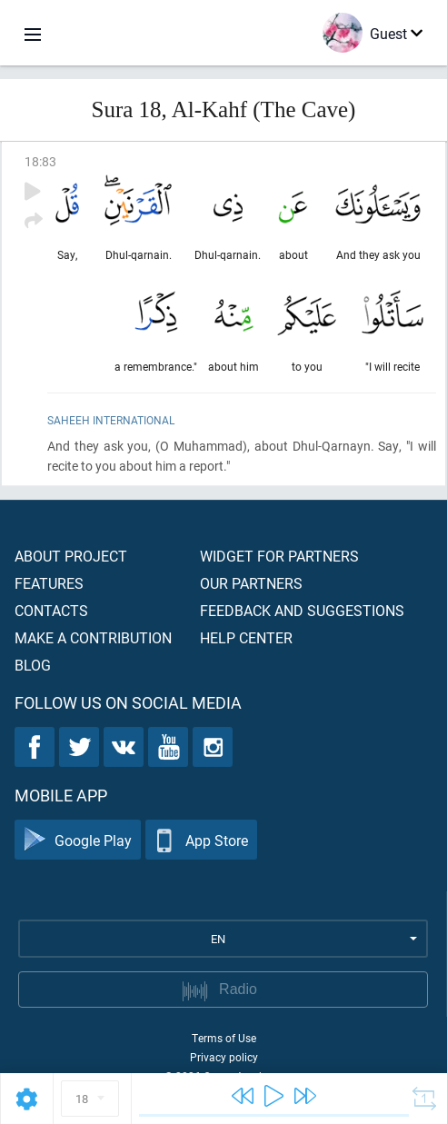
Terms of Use (224, 1037)
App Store (201, 840)
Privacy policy (224, 1056)
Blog (33, 664)
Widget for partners (279, 555)
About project (71, 555)
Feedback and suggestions (302, 610)
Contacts (51, 610)
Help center (246, 637)
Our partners (251, 582)
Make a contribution (93, 637)
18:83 (40, 161)
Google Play (78, 840)
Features (49, 582)
